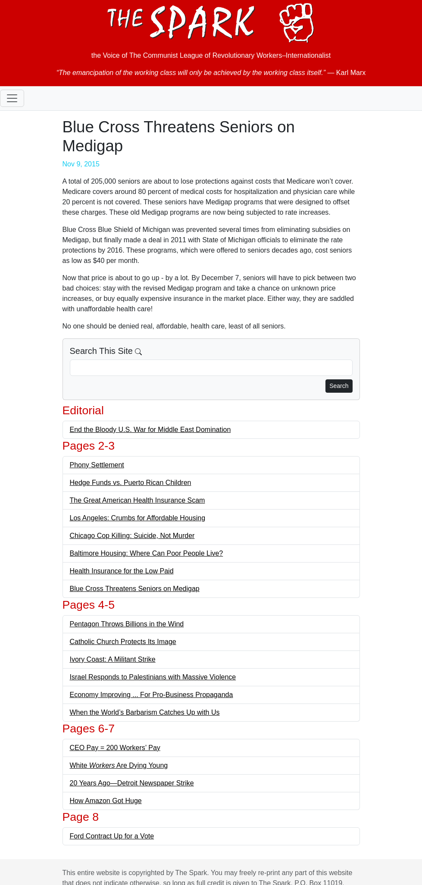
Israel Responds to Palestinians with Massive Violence (153, 677)
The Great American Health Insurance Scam (137, 500)
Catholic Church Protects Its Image (123, 641)
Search (338, 385)
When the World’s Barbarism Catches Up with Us (145, 712)
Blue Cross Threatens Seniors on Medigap (135, 588)
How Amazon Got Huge (106, 800)
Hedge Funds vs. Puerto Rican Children (130, 482)
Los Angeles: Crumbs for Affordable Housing (138, 518)
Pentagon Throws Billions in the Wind (127, 624)
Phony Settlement (97, 465)
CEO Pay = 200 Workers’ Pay (115, 747)
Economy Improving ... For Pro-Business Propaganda (151, 694)
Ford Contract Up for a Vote (112, 836)
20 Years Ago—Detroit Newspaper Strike (132, 783)
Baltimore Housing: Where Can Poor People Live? (146, 553)
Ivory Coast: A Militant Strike (113, 659)
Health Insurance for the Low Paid (122, 571)
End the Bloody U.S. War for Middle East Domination (150, 429)
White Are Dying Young (119, 765)
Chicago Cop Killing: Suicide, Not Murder (132, 535)
